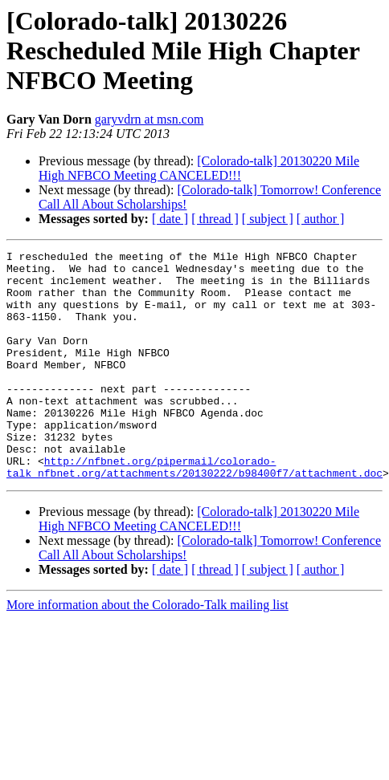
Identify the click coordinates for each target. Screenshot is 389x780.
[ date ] (170, 218)
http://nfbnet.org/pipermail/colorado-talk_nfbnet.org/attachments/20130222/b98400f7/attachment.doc (194, 511)
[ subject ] (267, 218)
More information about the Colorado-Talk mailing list (147, 650)
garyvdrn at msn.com (149, 119)
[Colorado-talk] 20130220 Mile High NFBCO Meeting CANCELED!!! (199, 168)
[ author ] (321, 218)
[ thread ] (215, 218)
